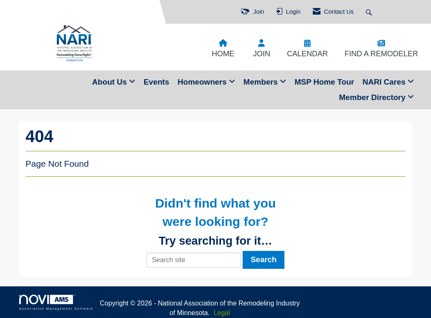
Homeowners (203, 82)
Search (263, 259)
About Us (110, 82)
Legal (222, 312)
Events (156, 82)
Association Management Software (56, 302)
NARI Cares (385, 82)
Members (261, 82)
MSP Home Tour (324, 82)
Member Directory (373, 97)
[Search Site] (370, 12)
